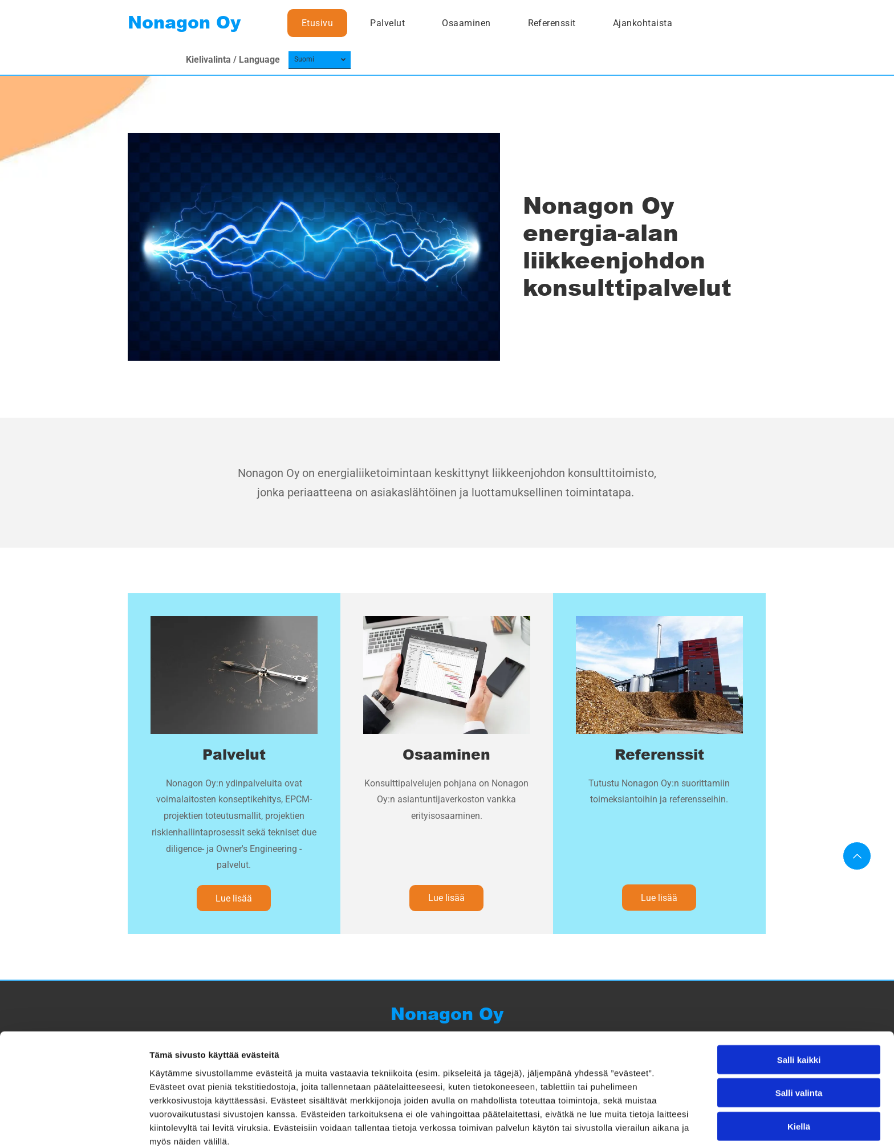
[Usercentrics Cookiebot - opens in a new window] (74, 1123)
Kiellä (798, 1072)
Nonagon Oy (184, 22)
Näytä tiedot (610, 1123)
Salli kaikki (799, 1005)
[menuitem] (321, 23)
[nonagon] (234, 675)
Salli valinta (799, 1038)
